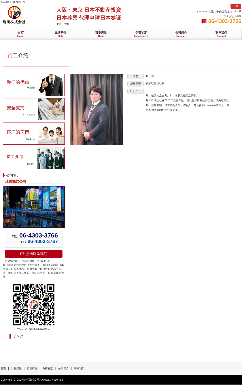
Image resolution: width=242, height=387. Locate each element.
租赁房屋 (101, 34)
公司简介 (181, 34)
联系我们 (221, 34)
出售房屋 (60, 34)
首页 (20, 34)
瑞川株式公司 (15, 181)
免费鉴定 (141, 34)
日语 (235, 6)
